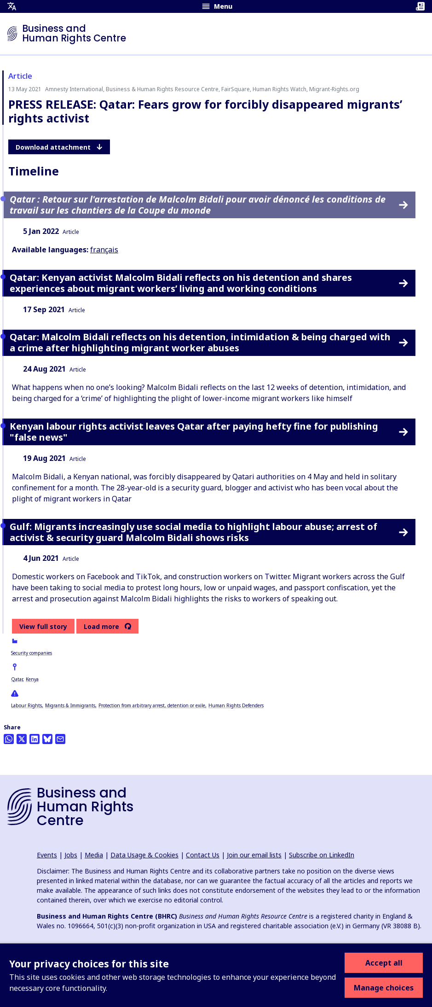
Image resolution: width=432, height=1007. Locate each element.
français (104, 249)
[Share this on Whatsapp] (9, 739)
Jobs (70, 854)
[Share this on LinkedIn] (34, 739)
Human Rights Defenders (236, 705)
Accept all (384, 963)
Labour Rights (26, 705)
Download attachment (59, 147)
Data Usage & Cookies (144, 854)
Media (94, 854)
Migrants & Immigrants (70, 705)
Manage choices (384, 988)
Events (47, 854)
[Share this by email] (60, 739)
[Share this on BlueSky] (47, 739)
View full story (43, 626)
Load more (101, 627)
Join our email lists (254, 854)
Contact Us (202, 854)
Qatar (17, 679)
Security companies (31, 653)
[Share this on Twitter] (22, 739)
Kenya (32, 679)
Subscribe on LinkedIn (321, 854)
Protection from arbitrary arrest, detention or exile (151, 705)
